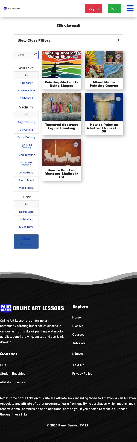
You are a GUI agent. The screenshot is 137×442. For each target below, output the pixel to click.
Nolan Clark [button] (26, 219)
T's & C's (78, 365)
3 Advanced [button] (26, 98)
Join (114, 8)
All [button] (26, 75)
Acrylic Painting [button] (26, 122)
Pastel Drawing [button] (26, 137)
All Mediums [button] (26, 172)
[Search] (23, 55)
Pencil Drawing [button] (26, 155)
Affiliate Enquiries (12, 382)
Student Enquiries (12, 373)
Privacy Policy (82, 373)
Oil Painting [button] (26, 129)
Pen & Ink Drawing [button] (26, 146)
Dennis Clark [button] (26, 211)
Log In (93, 8)
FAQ (3, 365)
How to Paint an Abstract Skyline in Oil (61, 173)
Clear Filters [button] (26, 241)
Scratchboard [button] (26, 180)
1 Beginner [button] (26, 82)
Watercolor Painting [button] (26, 164)
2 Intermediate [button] (26, 90)
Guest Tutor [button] (26, 227)
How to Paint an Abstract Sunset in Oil (104, 127)
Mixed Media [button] (26, 187)
